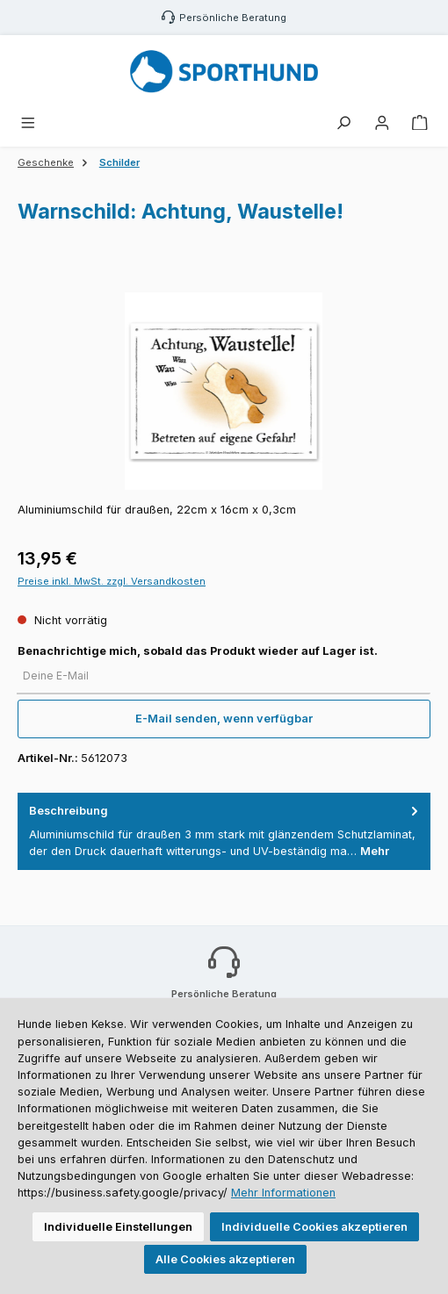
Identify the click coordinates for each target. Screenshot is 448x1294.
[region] (224, 391)
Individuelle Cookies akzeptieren (314, 1226)
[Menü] (28, 123)
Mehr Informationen (283, 1192)
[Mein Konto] (382, 123)
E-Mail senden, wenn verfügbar (224, 718)
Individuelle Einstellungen (118, 1226)
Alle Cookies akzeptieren (225, 1259)
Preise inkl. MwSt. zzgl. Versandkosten (112, 581)
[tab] (224, 831)
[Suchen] (343, 123)
